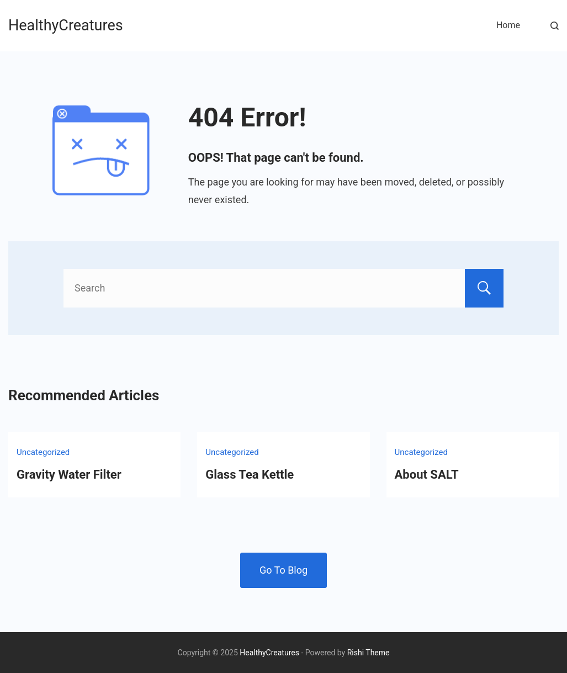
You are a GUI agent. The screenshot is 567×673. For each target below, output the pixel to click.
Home (508, 25)
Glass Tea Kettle (249, 474)
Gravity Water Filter (69, 474)
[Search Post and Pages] (554, 26)
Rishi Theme (368, 652)
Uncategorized (43, 452)
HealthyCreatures (65, 25)
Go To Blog (283, 570)
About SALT (427, 474)
